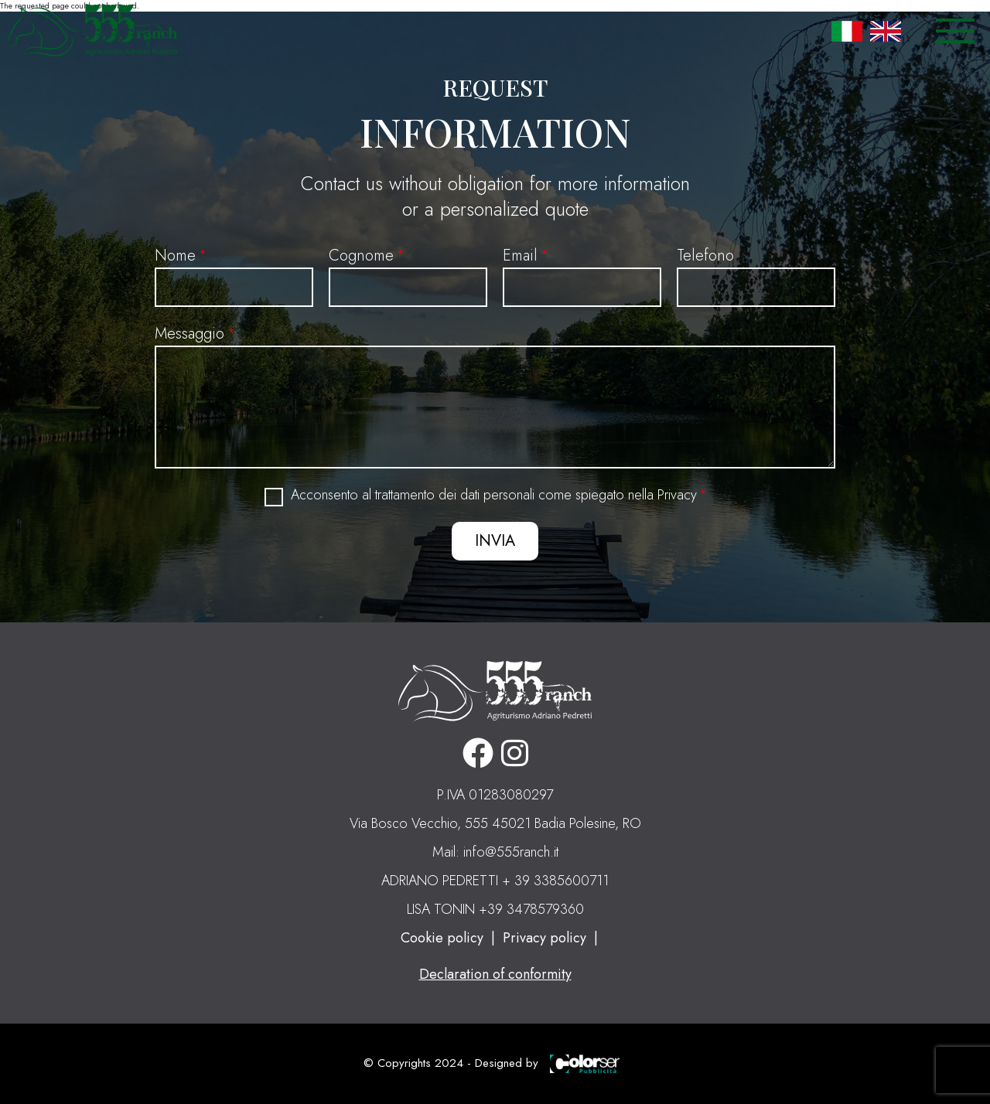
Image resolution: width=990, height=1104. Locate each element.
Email (520, 255)
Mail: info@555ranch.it (495, 852)
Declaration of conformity (495, 974)
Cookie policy (442, 938)
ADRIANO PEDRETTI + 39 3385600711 (495, 881)
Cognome (361, 255)
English (885, 31)
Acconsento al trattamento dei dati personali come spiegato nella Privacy (494, 495)
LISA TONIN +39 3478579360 (495, 909)
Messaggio (189, 333)
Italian (846, 31)
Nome (175, 255)
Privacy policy (544, 938)
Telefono (705, 255)
